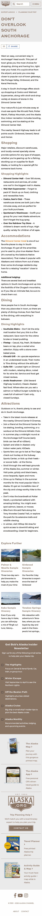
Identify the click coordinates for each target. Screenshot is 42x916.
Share (13, 46)
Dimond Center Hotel (15, 241)
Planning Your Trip (27, 12)
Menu (35, 4)
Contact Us (21, 828)
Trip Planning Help (21, 815)
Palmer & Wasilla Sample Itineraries (9, 568)
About (16, 911)
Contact (25, 911)
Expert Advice (8, 12)
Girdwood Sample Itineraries (27, 568)
